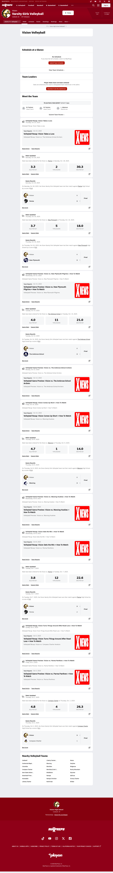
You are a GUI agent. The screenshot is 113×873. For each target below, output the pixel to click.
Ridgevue (73, 766)
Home (24, 22)
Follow (68, 13)
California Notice (68, 846)
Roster (38, 22)
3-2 (30, 599)
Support (97, 846)
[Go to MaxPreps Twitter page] (63, 838)
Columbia (25, 766)
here (67, 103)
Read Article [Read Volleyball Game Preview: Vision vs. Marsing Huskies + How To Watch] (26, 525)
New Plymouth (52, 220)
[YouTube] (95, 1)
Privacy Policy (44, 846)
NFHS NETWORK (41, 1)
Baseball (40, 5)
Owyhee (72, 763)
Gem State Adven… (28, 772)
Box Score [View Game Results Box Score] (25, 208)
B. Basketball (51, 5)
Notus (72, 760)
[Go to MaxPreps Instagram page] (56, 838)
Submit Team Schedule (56, 63)
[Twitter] (104, 1)
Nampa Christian (51, 778)
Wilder (72, 781)
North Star (49, 781)
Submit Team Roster (56, 114)
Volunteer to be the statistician (56, 89)
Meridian (49, 766)
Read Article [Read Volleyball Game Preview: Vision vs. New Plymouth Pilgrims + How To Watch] (26, 302)
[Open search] (93, 5)
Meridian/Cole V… (51, 769)
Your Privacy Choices (84, 846)
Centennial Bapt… (27, 763)
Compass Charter (53, 701)
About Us (15, 846)
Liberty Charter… (51, 760)
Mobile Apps (24, 846)
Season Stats (35, 174)
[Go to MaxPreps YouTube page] (49, 838)
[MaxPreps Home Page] (47, 26)
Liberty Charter (26, 781)
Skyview (72, 772)
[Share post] (89, 148)
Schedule (31, 22)
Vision (29, 195)
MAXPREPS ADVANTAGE (19, 1)
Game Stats (25, 174)
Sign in (106, 5)
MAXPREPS (6, 1)
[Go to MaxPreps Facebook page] (70, 838)
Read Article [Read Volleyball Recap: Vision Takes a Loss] (26, 149)
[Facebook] (109, 1)
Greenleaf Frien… (27, 775)
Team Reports (28, 131)
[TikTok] (91, 1)
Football (31, 5)
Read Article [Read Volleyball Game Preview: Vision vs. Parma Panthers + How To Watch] (26, 688)
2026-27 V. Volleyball (12, 22)
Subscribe (34, 846)
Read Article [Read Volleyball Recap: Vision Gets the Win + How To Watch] (26, 559)
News (60, 22)
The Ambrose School (54, 314)
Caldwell (24, 760)
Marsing (50, 443)
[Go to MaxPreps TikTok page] (42, 838)
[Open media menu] (98, 5)
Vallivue (72, 775)
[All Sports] (72, 5)
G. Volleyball (20, 5)
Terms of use (56, 846)
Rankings (54, 22)
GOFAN (31, 1)
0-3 (31, 188)
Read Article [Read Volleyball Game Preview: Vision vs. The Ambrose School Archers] (26, 396)
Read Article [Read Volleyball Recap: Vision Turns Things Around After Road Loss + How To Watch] (26, 653)
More (67, 22)
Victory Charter (74, 778)
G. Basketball (63, 5)
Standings (46, 22)
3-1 (39, 728)
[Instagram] (100, 1)
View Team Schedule (56, 70)
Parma (50, 161)
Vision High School (56, 806)
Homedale (25, 778)
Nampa (48, 775)
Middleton (49, 772)
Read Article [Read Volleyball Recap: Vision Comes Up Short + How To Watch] (26, 431)
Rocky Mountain (75, 769)
